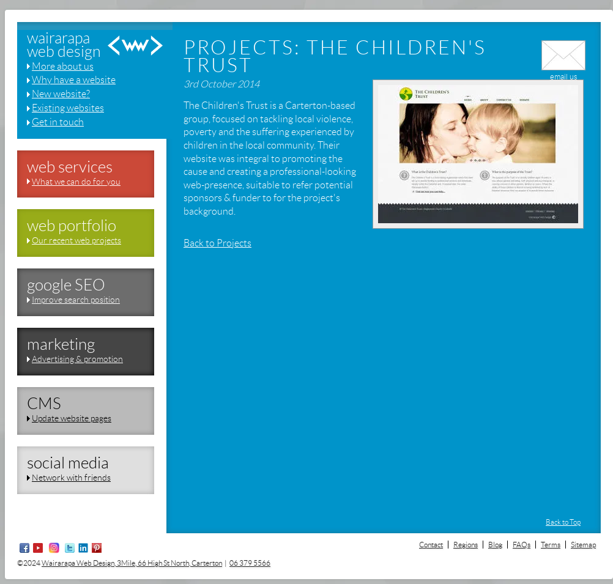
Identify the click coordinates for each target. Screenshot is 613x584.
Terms (550, 545)
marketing (61, 344)
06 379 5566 (249, 563)
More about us (63, 66)
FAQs (521, 545)
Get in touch (58, 122)
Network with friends (71, 477)
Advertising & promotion (77, 359)
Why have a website (74, 80)
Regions (465, 545)
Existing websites (68, 108)
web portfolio (71, 225)
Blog (495, 545)
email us (563, 72)
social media (68, 462)
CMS (44, 403)
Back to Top (563, 522)
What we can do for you (76, 182)
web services (70, 167)
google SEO (66, 285)
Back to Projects (217, 243)
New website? (61, 94)
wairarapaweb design (64, 45)
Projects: (242, 48)
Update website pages (71, 418)
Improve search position (76, 300)
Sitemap (583, 545)
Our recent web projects (76, 240)
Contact (431, 545)
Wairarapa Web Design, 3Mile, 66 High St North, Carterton (132, 563)
